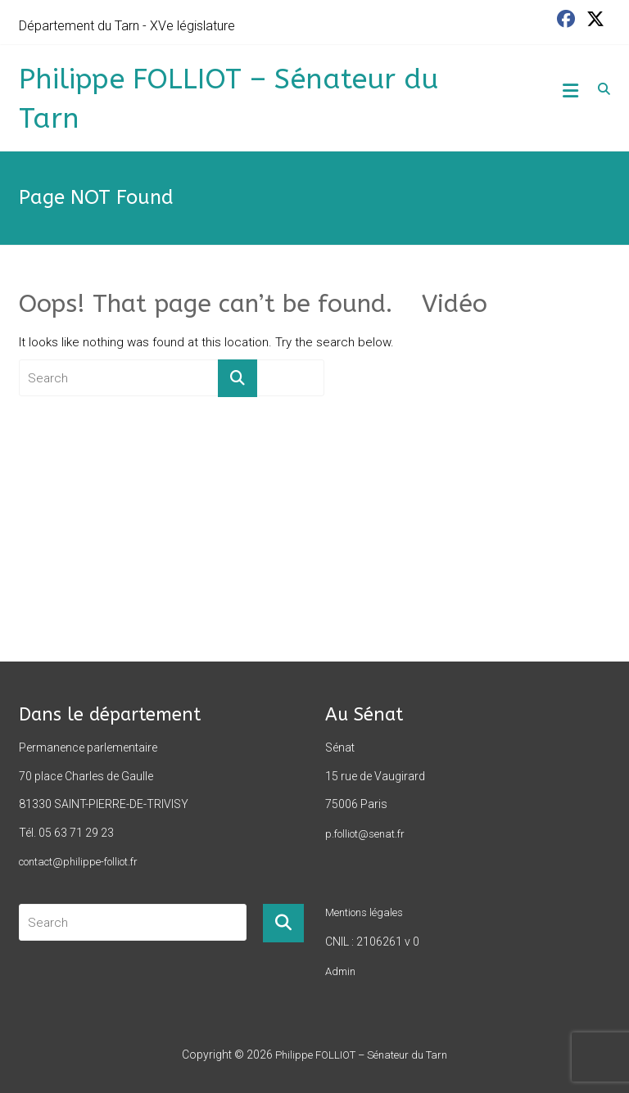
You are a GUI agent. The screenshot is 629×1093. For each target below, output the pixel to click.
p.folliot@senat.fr (365, 834)
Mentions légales (364, 912)
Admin (340, 971)
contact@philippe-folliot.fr (78, 862)
